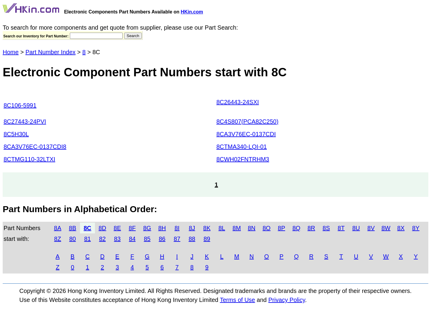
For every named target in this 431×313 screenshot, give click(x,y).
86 (162, 238)
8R (311, 228)
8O (267, 228)
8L (221, 228)
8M (237, 228)
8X (400, 228)
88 (192, 238)
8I (177, 228)
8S (326, 228)
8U (356, 228)
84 (132, 238)
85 (147, 238)
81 (87, 238)
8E (117, 228)
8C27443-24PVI (25, 121)
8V (371, 228)
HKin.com (192, 11)
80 (72, 238)
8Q (297, 228)
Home (11, 52)
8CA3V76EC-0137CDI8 (35, 146)
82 (102, 238)
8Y (415, 228)
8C (87, 228)
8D (102, 228)
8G (147, 228)
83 (117, 238)
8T (341, 228)
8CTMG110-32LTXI (29, 159)
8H (162, 228)
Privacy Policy (286, 300)
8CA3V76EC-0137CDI (246, 134)
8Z (57, 238)
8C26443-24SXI (237, 102)
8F (132, 228)
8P (281, 228)
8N (251, 228)
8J (192, 228)
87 (177, 238)
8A (57, 228)
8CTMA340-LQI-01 (241, 146)
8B (72, 228)
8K (206, 228)
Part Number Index (50, 52)
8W (385, 228)
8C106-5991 (20, 105)
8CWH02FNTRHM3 (242, 159)
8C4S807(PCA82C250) (247, 121)
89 (207, 238)
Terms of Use (237, 300)
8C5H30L (16, 134)
